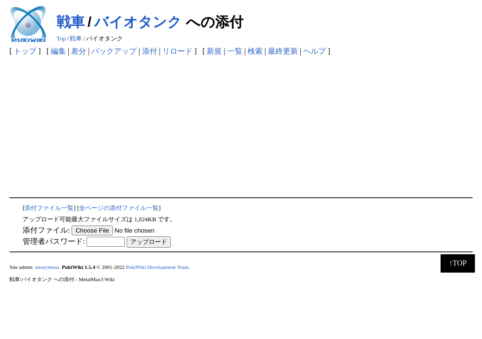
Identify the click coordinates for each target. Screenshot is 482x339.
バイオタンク (138, 22)
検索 (255, 51)
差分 (78, 51)
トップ (25, 51)
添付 (149, 51)
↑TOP (458, 263)
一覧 (234, 51)
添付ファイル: (46, 230)
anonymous (47, 267)
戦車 (70, 22)
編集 (58, 51)
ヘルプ (314, 51)
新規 (214, 51)
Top (61, 38)
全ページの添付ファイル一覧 (119, 208)
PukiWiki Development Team (157, 267)
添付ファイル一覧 (48, 208)
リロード (177, 51)
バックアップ (114, 51)
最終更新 (283, 51)
